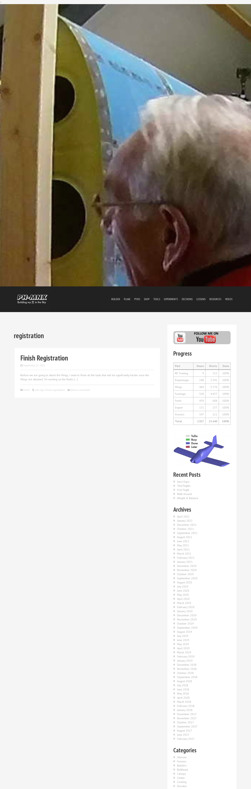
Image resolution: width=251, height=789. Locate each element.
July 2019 (182, 636)
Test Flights (183, 486)
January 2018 (185, 710)
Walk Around (184, 494)
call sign (39, 390)
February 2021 (186, 557)
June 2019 (183, 640)
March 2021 (184, 553)
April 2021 (183, 549)
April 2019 (183, 648)
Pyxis (137, 299)
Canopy (181, 773)
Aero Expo (183, 481)
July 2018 (182, 685)
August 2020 (184, 582)
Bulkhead (182, 769)
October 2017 (185, 722)
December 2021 (186, 525)
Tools (156, 299)
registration (58, 390)
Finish (26, 390)
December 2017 (186, 714)
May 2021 (183, 545)
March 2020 (184, 603)
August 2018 (184, 681)
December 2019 (186, 615)
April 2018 (183, 697)
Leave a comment (80, 390)
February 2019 (186, 656)
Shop (146, 299)
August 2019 (184, 632)
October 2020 (185, 574)
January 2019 (185, 660)
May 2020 (183, 595)
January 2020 (185, 611)
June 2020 (183, 590)
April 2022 (183, 516)
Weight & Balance (187, 498)
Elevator (182, 786)
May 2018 (183, 693)
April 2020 (183, 599)
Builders (182, 765)
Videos (228, 299)
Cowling (181, 782)
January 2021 (185, 562)
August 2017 (184, 730)
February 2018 (186, 706)
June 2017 (183, 734)
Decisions (187, 299)
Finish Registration (44, 357)
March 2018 (184, 702)
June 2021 (183, 541)
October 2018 (185, 673)
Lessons (201, 299)
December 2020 (186, 566)
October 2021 (185, 529)
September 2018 (187, 677)
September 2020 (187, 578)
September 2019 (187, 627)
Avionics (181, 761)
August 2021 (184, 537)
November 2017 (187, 718)
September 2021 (187, 533)
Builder (115, 299)
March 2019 (184, 652)
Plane (127, 299)
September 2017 (187, 726)
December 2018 (186, 664)
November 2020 (187, 570)
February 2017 (186, 739)
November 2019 (187, 619)
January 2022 (185, 520)
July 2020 (182, 586)
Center (181, 778)
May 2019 (183, 644)
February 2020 (186, 607)
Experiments (171, 299)
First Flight (183, 490)
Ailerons (182, 757)
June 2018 (183, 689)
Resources (215, 299)
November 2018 (187, 669)
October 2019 (185, 623)
